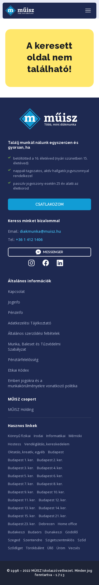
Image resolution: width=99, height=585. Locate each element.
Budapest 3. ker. (21, 467)
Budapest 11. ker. (22, 500)
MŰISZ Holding (21, 409)
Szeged (14, 540)
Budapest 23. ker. (22, 523)
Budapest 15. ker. (22, 515)
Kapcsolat (16, 291)
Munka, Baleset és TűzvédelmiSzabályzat (34, 346)
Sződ (82, 540)
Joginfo (14, 302)
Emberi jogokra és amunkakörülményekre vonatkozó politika (42, 383)
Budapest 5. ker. (21, 475)
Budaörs (35, 532)
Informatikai (55, 435)
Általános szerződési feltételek (34, 333)
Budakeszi (16, 532)
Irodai (38, 435)
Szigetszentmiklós (59, 540)
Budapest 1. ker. (21, 460)
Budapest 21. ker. (53, 515)
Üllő (50, 548)
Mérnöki (75, 435)
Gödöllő (71, 532)
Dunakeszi (53, 532)
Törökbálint (35, 548)
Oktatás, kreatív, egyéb (26, 452)
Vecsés (74, 548)
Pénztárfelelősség (23, 359)
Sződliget (15, 548)
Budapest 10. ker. (51, 492)
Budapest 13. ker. (22, 507)
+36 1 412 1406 (29, 239)
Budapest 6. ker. (50, 475)
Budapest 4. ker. (50, 467)
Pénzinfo (15, 312)
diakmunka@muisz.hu (40, 231)
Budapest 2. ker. (50, 460)
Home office (67, 523)
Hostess (14, 444)
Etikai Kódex (18, 370)
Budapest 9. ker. (21, 492)
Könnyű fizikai (19, 435)
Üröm (60, 548)
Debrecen (47, 523)
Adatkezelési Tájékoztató (29, 323)
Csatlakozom (49, 204)
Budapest (56, 452)
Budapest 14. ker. (53, 507)
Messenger (49, 252)
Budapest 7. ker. (21, 483)
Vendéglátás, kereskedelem (46, 444)
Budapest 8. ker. (50, 483)
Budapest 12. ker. (53, 500)
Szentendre (32, 540)
